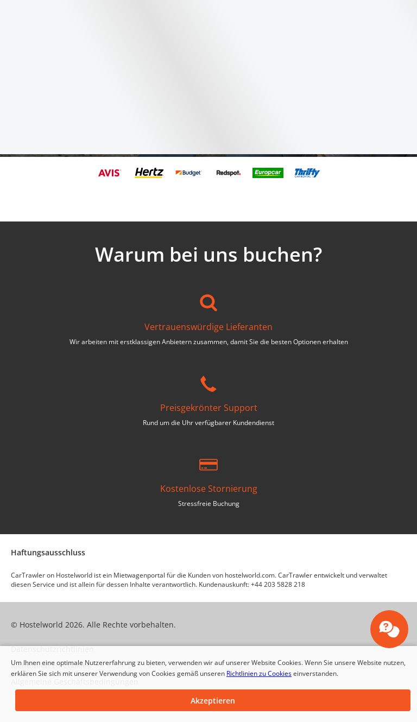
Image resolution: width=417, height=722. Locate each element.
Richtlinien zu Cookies (259, 673)
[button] (212, 700)
